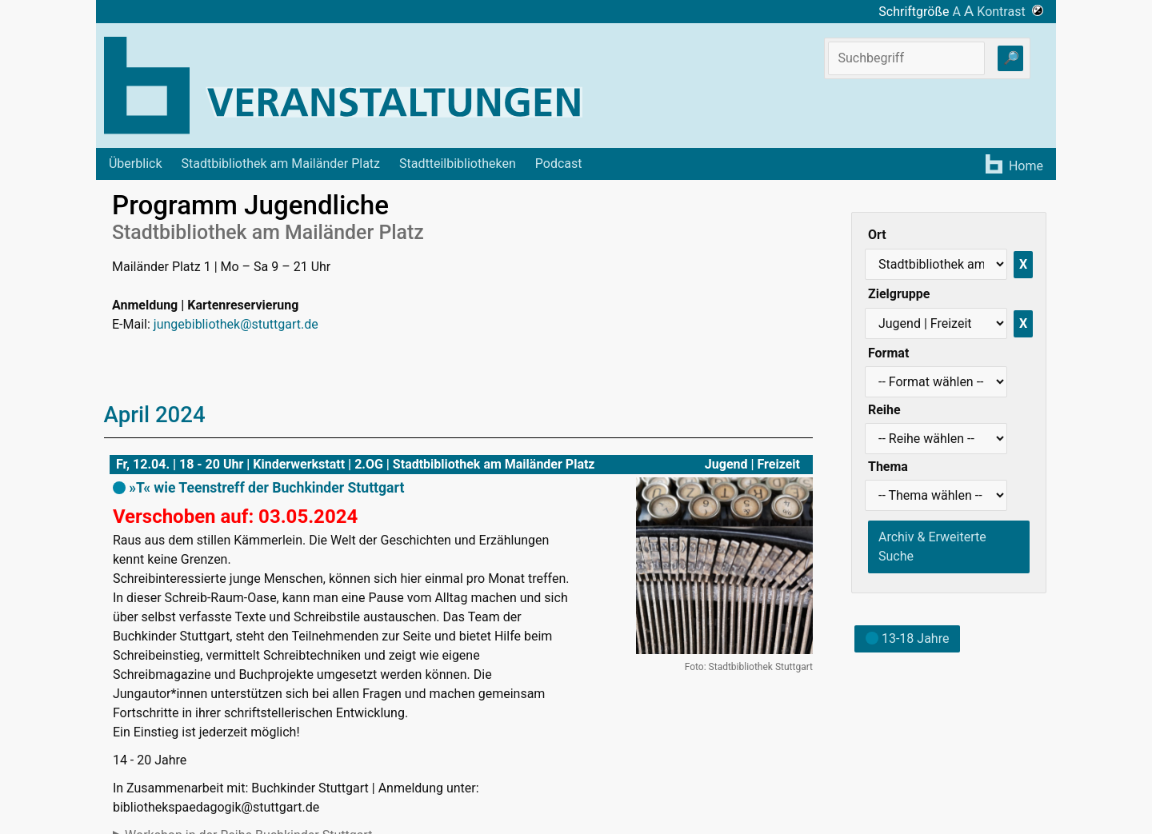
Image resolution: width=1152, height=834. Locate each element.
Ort (877, 234)
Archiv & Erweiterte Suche (932, 546)
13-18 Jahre (907, 638)
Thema (888, 466)
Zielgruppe (899, 293)
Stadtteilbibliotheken (457, 163)
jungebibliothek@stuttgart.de (236, 324)
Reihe (884, 409)
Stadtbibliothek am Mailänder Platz (281, 163)
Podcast (558, 163)
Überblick (135, 163)
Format (888, 353)
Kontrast (1010, 11)
